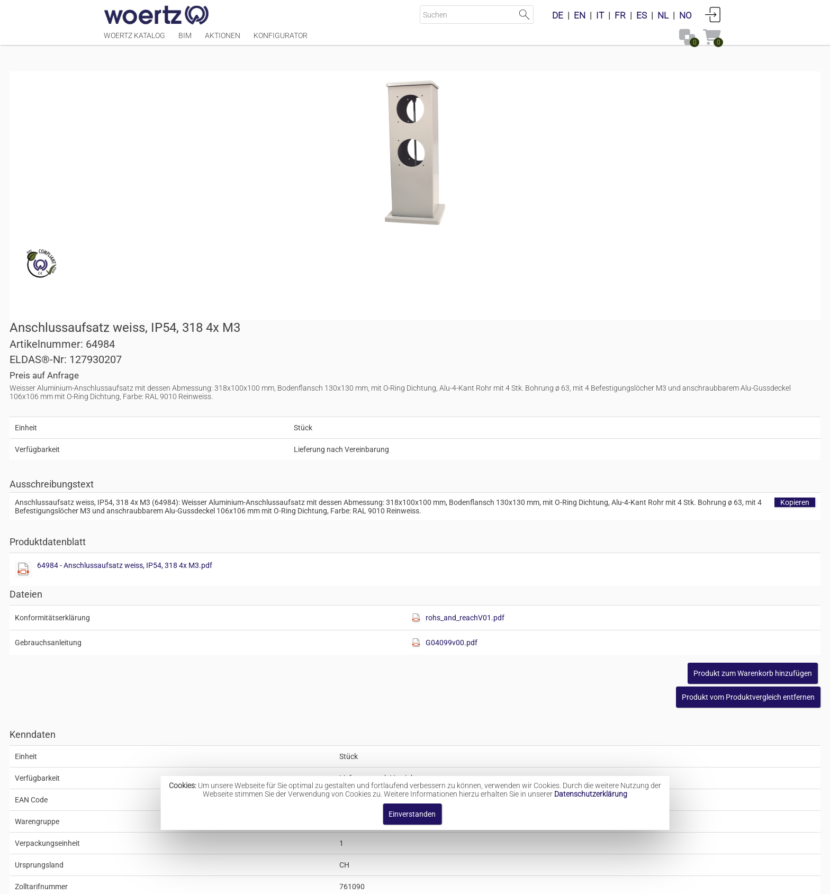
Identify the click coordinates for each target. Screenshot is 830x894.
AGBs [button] (410, 880)
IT (600, 15)
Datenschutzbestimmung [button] (479, 880)
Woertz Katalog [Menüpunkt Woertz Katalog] (134, 41)
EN (579, 15)
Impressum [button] (325, 880)
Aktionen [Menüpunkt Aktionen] (222, 41)
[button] (654, 496)
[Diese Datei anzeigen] (434, 368)
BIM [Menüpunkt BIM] (185, 41)
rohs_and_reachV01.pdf (628, 416)
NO (685, 15)
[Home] (157, 15)
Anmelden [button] (713, 14)
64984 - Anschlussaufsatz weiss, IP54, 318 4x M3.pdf (535, 364)
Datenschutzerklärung (590, 794)
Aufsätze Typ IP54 (400, 742)
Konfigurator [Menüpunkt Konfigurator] (281, 41)
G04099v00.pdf (615, 441)
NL (663, 15)
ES (641, 15)
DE (557, 15)
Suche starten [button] (524, 14)
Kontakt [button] (372, 880)
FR (620, 15)
